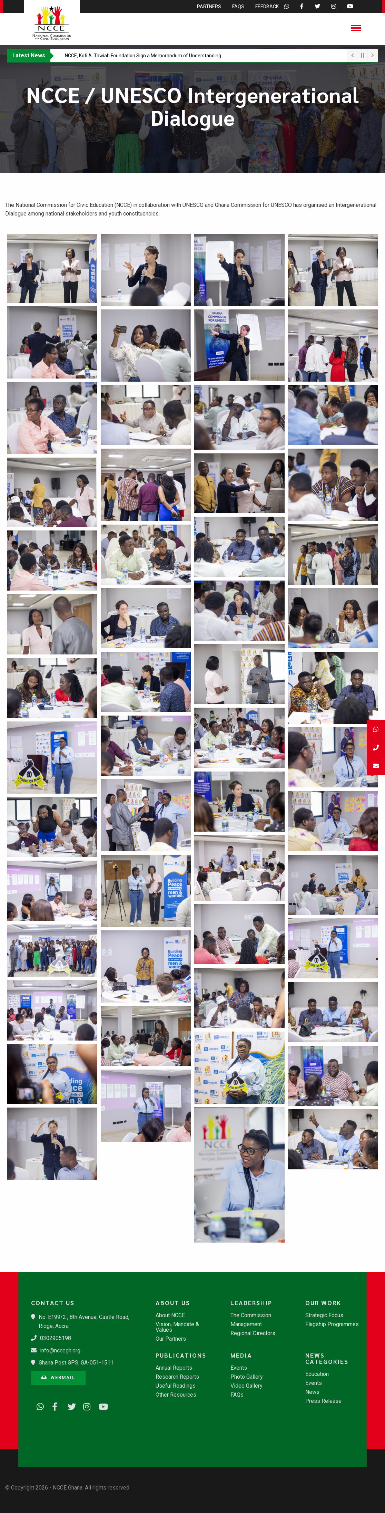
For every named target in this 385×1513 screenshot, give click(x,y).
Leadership (251, 1303)
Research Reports (177, 1377)
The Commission (250, 1315)
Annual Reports (174, 1368)
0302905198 (55, 1338)
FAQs (237, 1395)
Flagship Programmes (332, 1324)
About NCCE (170, 1315)
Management (246, 1324)
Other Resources (176, 1395)
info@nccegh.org (60, 1350)
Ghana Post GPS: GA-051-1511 (76, 1362)
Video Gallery (246, 1386)
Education (317, 1374)
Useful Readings (176, 1386)
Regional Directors (252, 1333)
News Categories (326, 1358)
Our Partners (171, 1339)
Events (238, 1368)
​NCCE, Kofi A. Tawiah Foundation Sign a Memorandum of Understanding (143, 55)
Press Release (323, 1401)
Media (241, 1355)
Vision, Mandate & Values (177, 1327)
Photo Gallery (246, 1377)
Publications (181, 1355)
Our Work (323, 1303)
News (312, 1392)
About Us (173, 1303)
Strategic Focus (324, 1315)
